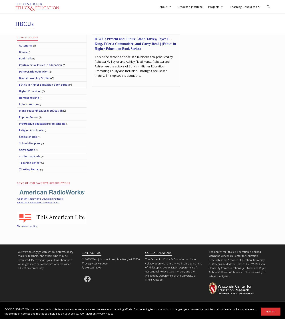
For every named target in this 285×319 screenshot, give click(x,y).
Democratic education (33, 71)
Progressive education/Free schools (42, 123)
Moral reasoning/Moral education (41, 110)
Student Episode (29, 156)
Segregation (27, 150)
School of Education (240, 260)
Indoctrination (28, 104)
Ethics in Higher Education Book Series (44, 84)
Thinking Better (29, 169)
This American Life (27, 226)
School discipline (30, 143)
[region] (142, 310)
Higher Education (30, 91)
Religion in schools (31, 130)
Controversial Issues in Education (40, 65)
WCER (180, 271)
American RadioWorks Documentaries (38, 202)
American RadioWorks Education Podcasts (40, 198)
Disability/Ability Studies (35, 78)
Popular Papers (28, 117)
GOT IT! (270, 311)
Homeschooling (29, 97)
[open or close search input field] (268, 6)
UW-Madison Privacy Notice (96, 313)
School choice (28, 137)
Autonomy (26, 45)
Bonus (23, 52)
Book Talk (25, 58)
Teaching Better (30, 162)
